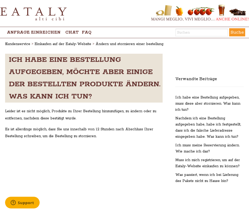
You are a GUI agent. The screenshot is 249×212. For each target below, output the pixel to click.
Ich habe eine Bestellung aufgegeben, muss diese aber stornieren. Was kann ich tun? (207, 103)
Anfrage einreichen (33, 32)
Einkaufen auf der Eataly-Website (63, 44)
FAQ (86, 32)
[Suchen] (202, 32)
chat (72, 32)
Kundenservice (17, 44)
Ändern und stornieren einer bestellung (129, 44)
